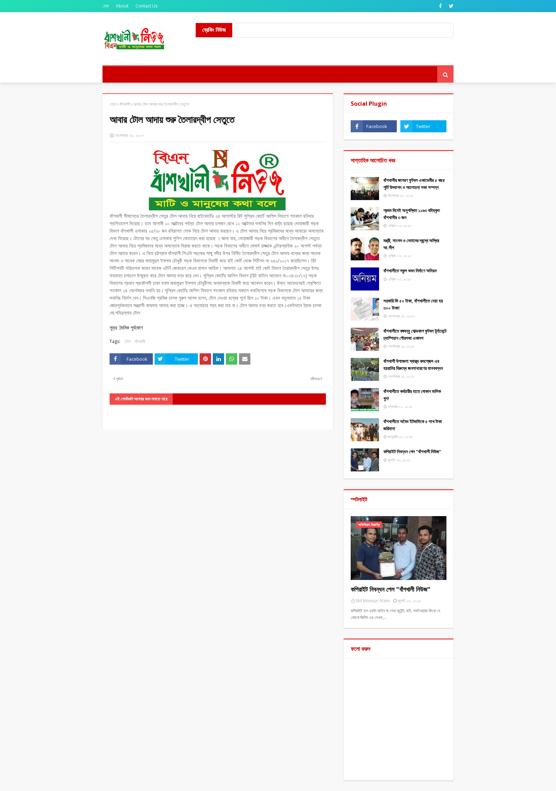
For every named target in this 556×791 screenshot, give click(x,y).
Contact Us (146, 6)
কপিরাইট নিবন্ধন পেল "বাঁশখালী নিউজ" (412, 451)
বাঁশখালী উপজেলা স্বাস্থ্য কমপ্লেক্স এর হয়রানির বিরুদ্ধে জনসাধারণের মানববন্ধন (413, 364)
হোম (105, 6)
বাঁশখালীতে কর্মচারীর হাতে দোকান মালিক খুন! (412, 395)
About (122, 6)
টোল (127, 341)
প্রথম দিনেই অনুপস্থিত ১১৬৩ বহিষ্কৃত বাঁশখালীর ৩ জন (411, 214)
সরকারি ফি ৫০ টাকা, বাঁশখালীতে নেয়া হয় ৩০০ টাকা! (413, 304)
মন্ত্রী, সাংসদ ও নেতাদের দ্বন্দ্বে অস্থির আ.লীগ (411, 244)
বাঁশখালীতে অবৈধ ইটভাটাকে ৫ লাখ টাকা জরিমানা (412, 425)
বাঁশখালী (124, 104)
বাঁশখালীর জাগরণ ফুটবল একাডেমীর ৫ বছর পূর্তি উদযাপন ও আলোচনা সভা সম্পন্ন (413, 183)
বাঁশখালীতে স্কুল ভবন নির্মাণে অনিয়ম (410, 270)
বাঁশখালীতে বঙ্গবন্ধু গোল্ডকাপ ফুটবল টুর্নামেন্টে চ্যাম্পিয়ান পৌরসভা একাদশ (414, 334)
